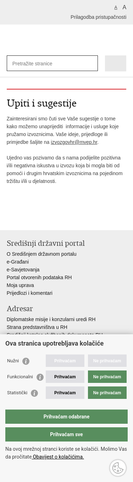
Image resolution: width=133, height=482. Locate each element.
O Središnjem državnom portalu (42, 254)
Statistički (17, 392)
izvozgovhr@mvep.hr (74, 142)
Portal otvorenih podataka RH (39, 277)
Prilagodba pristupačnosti (98, 17)
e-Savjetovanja (23, 269)
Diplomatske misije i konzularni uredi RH (51, 319)
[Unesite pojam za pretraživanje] (38, 63)
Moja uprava (20, 285)
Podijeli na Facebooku (25, 219)
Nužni (13, 360)
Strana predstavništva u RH (37, 327)
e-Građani (18, 262)
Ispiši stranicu (10, 219)
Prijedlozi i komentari (29, 293)
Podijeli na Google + (56, 219)
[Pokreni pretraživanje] (91, 63)
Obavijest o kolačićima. (58, 457)
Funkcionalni (20, 376)
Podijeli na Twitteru (41, 219)
